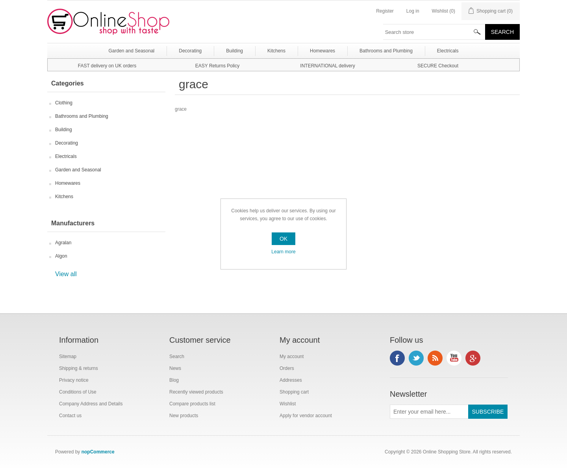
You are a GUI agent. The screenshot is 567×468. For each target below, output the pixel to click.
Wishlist (288, 404)
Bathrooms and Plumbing (81, 116)
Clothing (63, 103)
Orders (287, 368)
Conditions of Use (77, 392)
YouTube (454, 358)
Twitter (416, 358)
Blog (174, 380)
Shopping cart (294, 392)
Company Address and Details (90, 404)
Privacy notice (74, 380)
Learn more (283, 251)
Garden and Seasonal (78, 170)
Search (176, 356)
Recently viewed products (196, 392)
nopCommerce (98, 452)
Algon (61, 256)
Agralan (63, 242)
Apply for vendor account (306, 415)
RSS (435, 358)
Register (385, 11)
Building (63, 129)
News (175, 368)
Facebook (397, 358)
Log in (412, 11)
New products (183, 415)
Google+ (472, 358)
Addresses (291, 380)
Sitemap (67, 356)
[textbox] (434, 32)
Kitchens (64, 196)
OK (283, 239)
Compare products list (192, 404)
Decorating (66, 143)
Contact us (70, 415)
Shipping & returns (78, 368)
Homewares (67, 183)
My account (292, 356)
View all (66, 274)
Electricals (66, 156)
